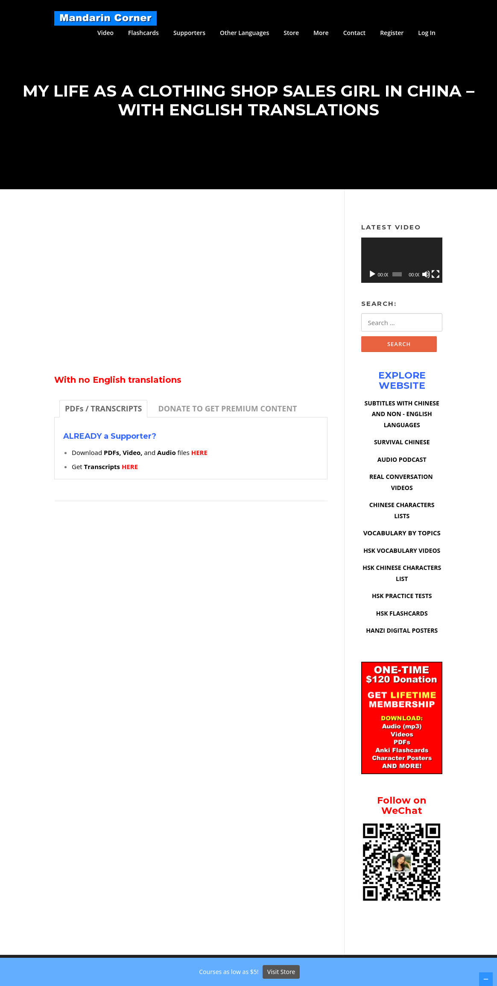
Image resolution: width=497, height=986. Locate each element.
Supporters (189, 33)
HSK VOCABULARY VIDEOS (401, 554)
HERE (199, 455)
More (321, 33)
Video (105, 33)
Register (391, 33)
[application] (401, 263)
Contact (354, 33)
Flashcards (143, 33)
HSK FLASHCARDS (402, 617)
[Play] (372, 277)
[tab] (103, 411)
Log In (427, 33)
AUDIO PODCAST (402, 463)
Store (291, 33)
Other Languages (244, 33)
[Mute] (426, 277)
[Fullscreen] (435, 277)
